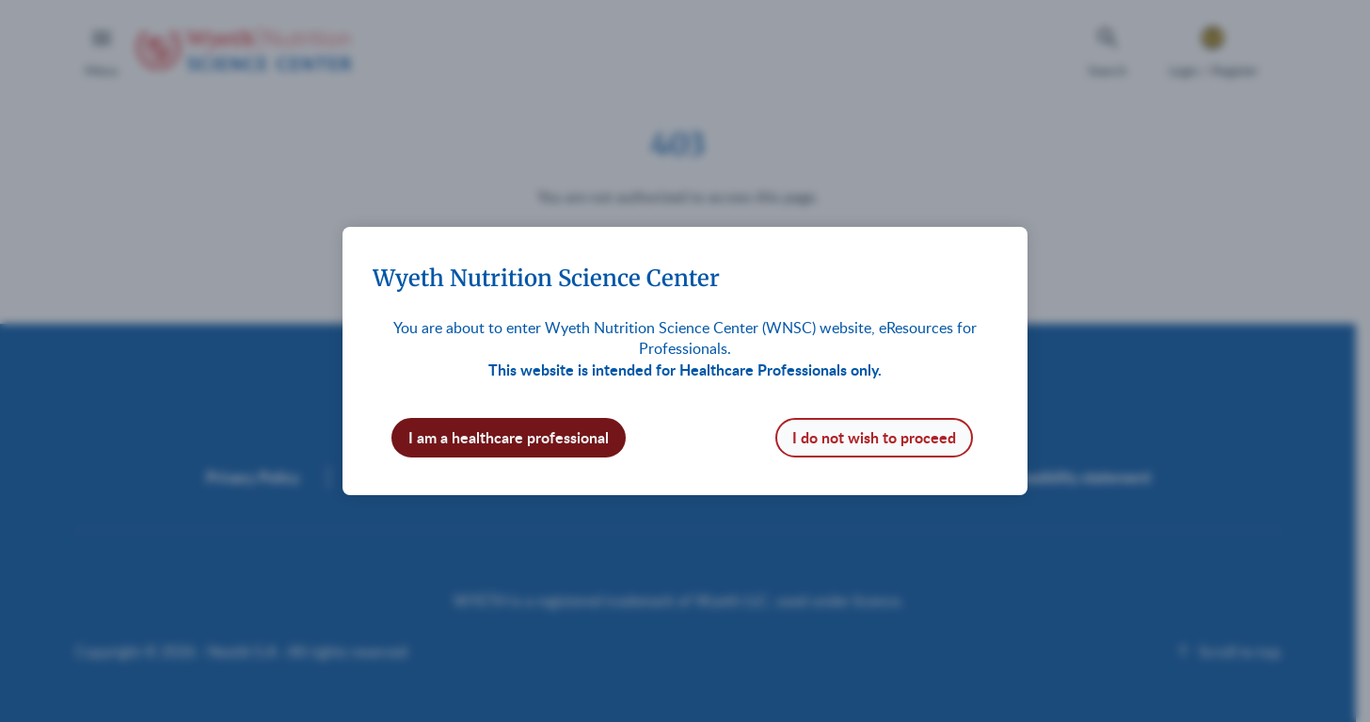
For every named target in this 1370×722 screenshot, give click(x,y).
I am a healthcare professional (508, 437)
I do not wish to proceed (874, 437)
